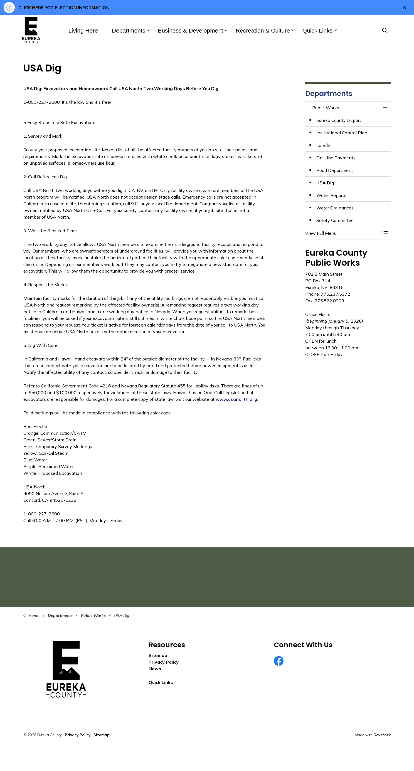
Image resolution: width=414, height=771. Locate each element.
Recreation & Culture (263, 30)
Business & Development (190, 30)
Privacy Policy (164, 662)
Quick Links (317, 30)
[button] (342, 233)
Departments (128, 30)
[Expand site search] (385, 30)
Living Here (83, 30)
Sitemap (158, 655)
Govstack (382, 735)
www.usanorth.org (236, 399)
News (155, 668)
